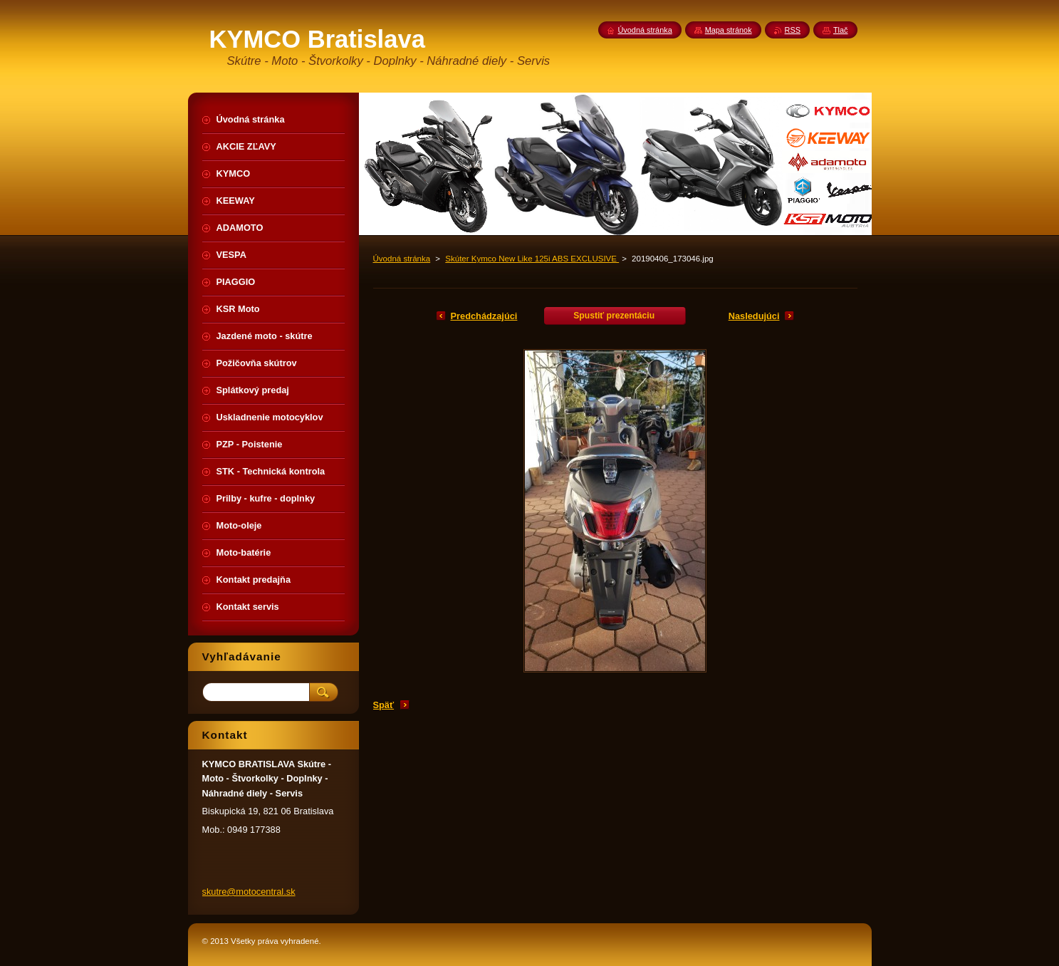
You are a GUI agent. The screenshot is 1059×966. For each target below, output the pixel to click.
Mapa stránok (728, 30)
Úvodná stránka (402, 258)
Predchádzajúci (484, 316)
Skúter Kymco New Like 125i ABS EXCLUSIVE (532, 258)
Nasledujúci (754, 316)
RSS (792, 30)
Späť (384, 705)
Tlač (840, 30)
